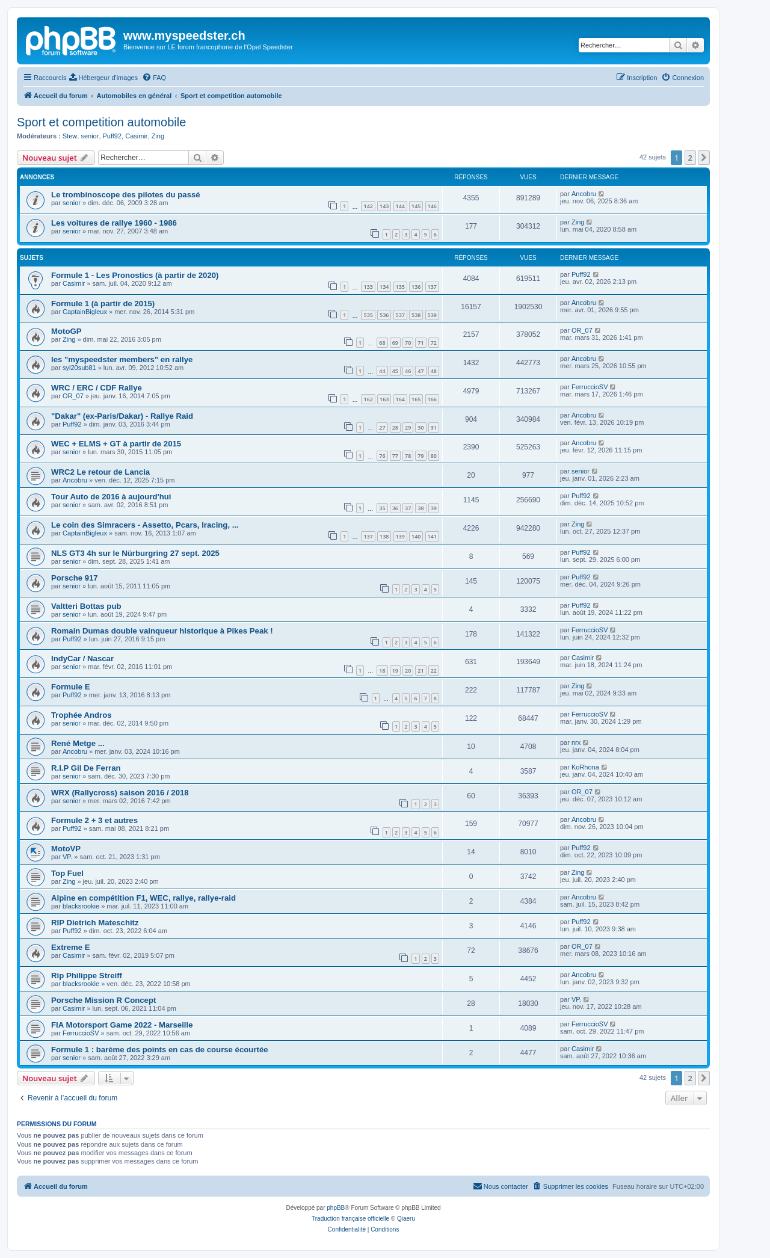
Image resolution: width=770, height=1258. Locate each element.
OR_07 (582, 330)
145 (415, 206)
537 (400, 315)
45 (395, 371)
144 (400, 206)
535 (367, 315)
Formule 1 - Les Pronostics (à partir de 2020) (135, 275)
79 (420, 456)
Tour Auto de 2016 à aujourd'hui (111, 496)
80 (434, 456)
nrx (576, 742)
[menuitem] (103, 77)
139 (400, 536)
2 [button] (690, 157)
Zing (158, 136)
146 (432, 206)
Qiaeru (406, 1218)
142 (367, 206)
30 (420, 427)
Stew (70, 136)
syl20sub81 (79, 367)
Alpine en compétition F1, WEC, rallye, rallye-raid (143, 897)
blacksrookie (81, 906)
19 (395, 670)
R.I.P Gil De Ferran (86, 767)
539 (432, 315)
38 (420, 508)
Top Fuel (67, 873)
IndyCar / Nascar (82, 658)
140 (415, 536)
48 (434, 371)
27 (382, 427)
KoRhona (585, 767)
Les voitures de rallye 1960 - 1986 (114, 222)
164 (400, 399)
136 (415, 287)
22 (434, 670)
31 (434, 427)
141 (432, 536)
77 (395, 456)
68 (382, 343)
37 (408, 508)
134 (384, 287)
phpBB (336, 1207)
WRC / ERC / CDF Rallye (96, 387)
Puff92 (112, 136)
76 (382, 456)
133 (367, 287)
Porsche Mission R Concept (103, 1000)
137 (432, 287)
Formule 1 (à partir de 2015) (103, 303)
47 (420, 371)
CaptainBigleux (85, 311)
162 (367, 399)
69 (395, 343)
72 (434, 343)
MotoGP (66, 331)
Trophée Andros (81, 715)
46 (408, 371)
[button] (704, 157)
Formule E (70, 686)
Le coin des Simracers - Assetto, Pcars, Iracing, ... (145, 524)
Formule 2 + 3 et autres (94, 820)
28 (395, 427)
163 (384, 399)
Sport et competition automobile (101, 122)
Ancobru (583, 193)
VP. (67, 856)
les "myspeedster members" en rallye (121, 359)
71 (420, 343)
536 (384, 315)
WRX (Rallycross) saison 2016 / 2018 (120, 792)
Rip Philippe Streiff (86, 975)
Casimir (136, 136)
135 (400, 287)
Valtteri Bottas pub (86, 606)
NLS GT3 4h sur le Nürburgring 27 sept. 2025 (135, 553)
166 (432, 399)
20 (408, 670)
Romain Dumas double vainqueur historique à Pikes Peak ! (162, 630)
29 (408, 427)
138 (384, 536)
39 (434, 508)
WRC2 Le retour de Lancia (100, 471)
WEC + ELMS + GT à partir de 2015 (116, 443)
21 (420, 670)
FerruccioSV (589, 386)
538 (415, 315)
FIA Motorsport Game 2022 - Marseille (122, 1024)
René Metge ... (78, 743)
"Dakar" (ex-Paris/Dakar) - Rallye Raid (122, 416)
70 (408, 343)
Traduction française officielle (350, 1218)
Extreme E (70, 947)
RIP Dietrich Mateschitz (95, 922)
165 (415, 399)
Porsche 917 (74, 577)
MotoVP (66, 848)
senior (90, 136)
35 (382, 508)
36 (395, 508)
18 (382, 670)
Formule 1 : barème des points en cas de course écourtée (159, 1049)
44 (382, 371)
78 (408, 456)
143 (384, 206)
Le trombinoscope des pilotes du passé (125, 194)
